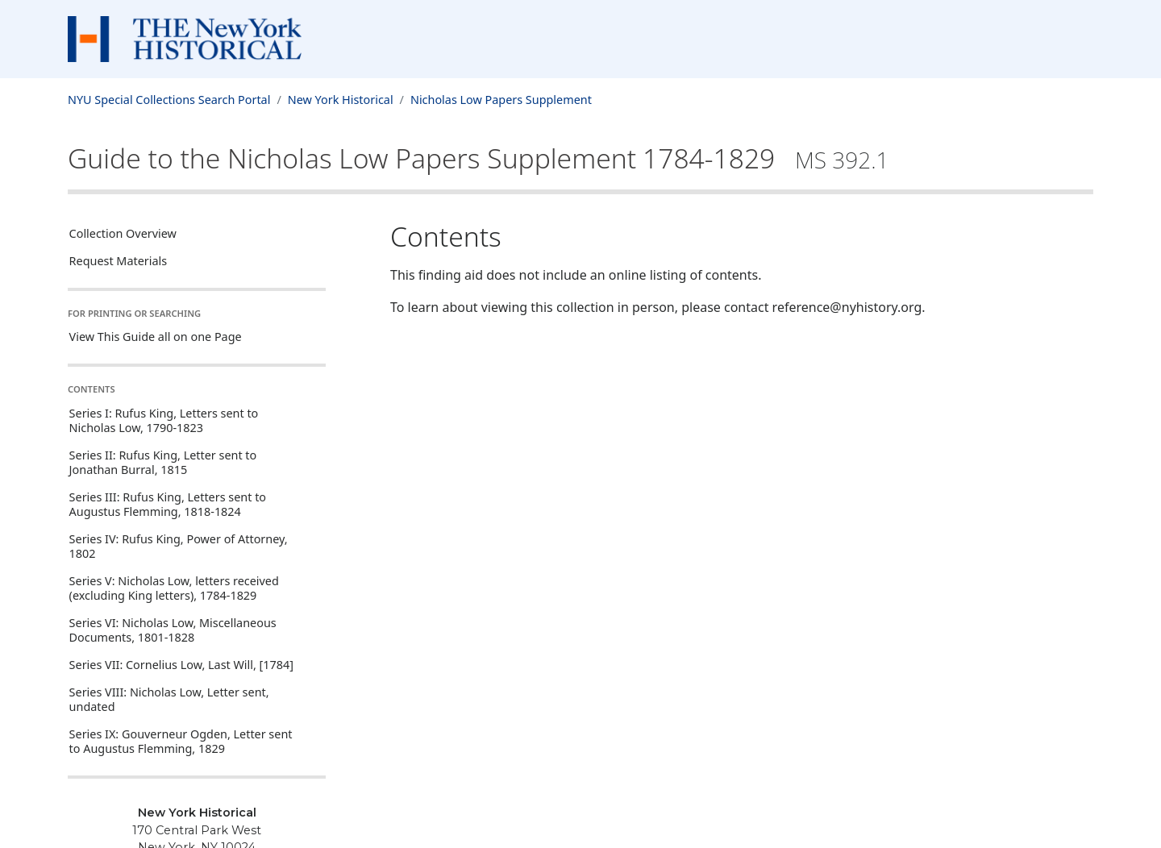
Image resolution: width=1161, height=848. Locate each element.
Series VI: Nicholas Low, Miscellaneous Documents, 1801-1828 (173, 630)
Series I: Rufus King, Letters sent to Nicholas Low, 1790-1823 (164, 420)
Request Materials (118, 260)
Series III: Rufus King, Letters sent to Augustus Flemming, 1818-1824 (167, 504)
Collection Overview (123, 233)
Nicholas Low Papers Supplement (501, 99)
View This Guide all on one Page (155, 336)
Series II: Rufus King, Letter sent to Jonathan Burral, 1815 (163, 462)
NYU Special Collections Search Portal (169, 99)
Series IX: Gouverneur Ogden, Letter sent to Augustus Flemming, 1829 (181, 741)
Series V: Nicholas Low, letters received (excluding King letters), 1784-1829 (174, 588)
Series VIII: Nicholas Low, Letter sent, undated (169, 699)
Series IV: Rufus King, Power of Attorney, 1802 (178, 546)
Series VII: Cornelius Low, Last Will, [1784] (181, 664)
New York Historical (340, 99)
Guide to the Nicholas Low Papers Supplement (478, 158)
